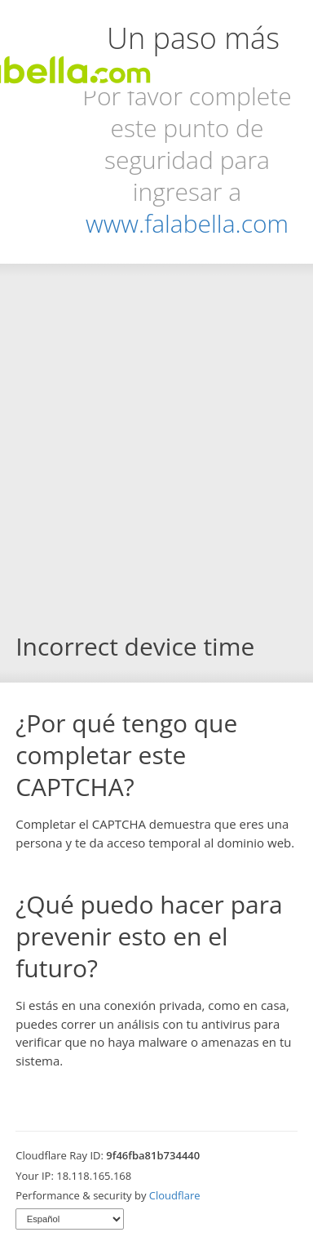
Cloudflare (175, 1195)
